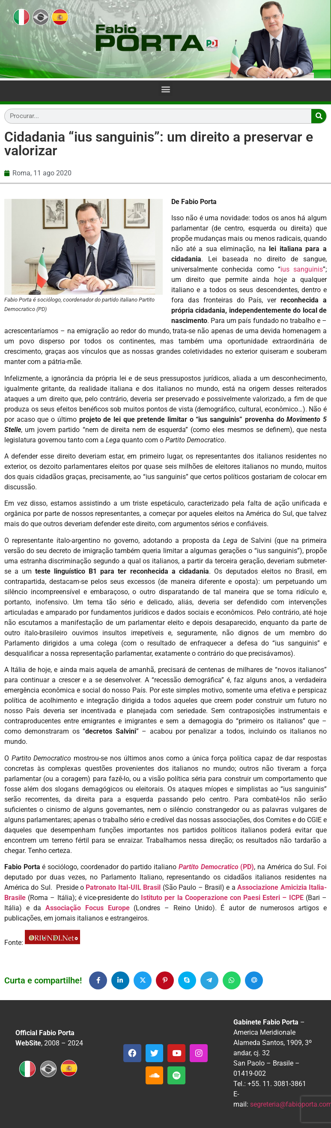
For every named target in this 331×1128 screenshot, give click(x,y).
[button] (165, 89)
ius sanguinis (301, 269)
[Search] (318, 116)
